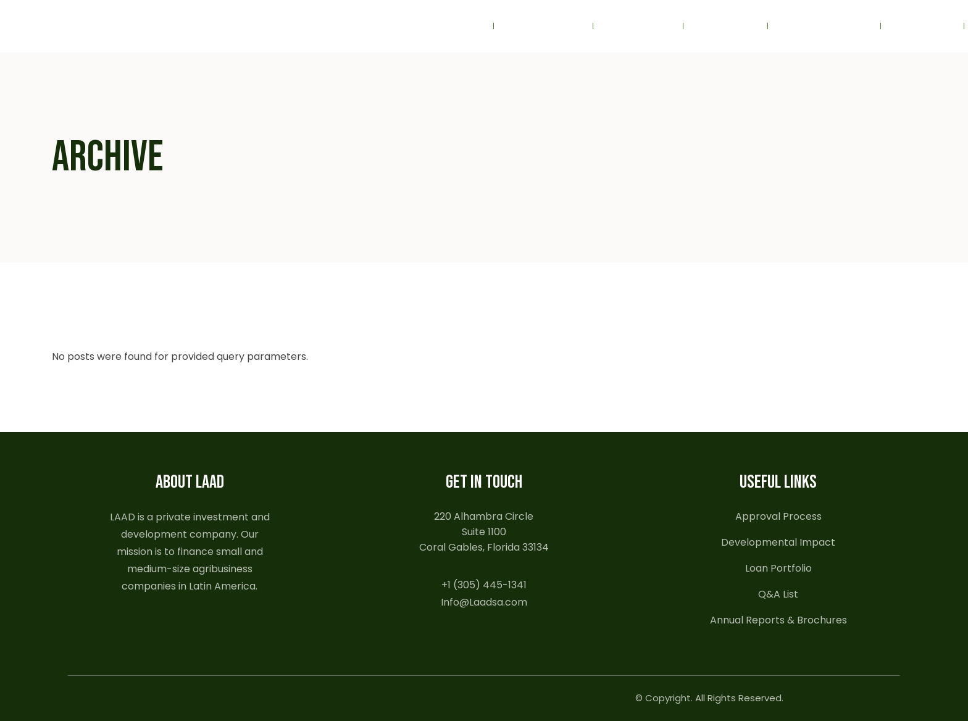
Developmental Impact (778, 542)
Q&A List (778, 594)
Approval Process (778, 516)
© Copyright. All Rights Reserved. (709, 697)
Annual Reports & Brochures (778, 620)
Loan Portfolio (778, 568)
